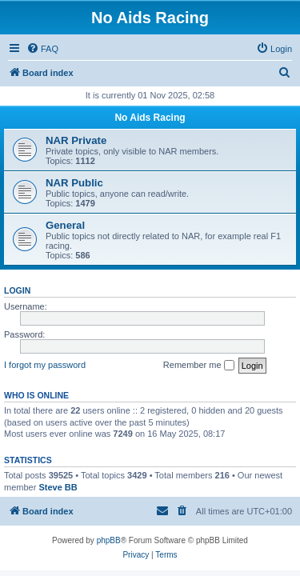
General (65, 225)
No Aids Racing (149, 117)
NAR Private (76, 140)
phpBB (109, 540)
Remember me (198, 365)
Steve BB (57, 487)
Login (17, 290)
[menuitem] (42, 48)
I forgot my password (45, 365)
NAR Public (74, 183)
